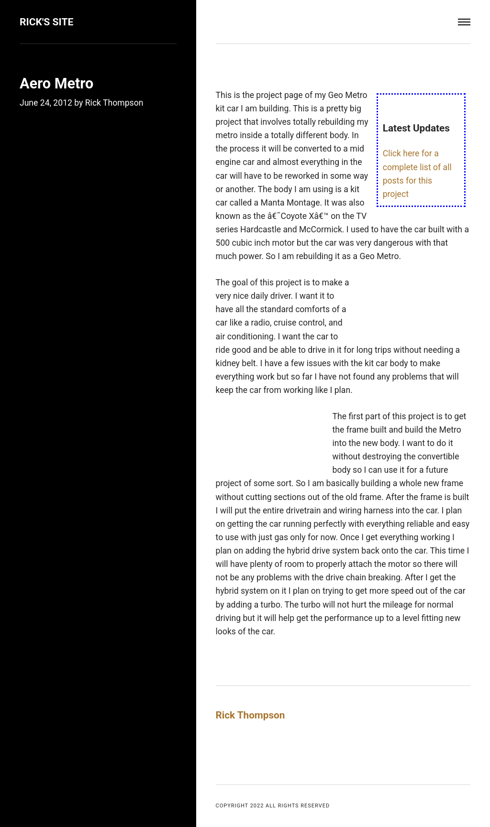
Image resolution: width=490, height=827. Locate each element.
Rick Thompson (114, 103)
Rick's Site (46, 22)
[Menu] (464, 22)
